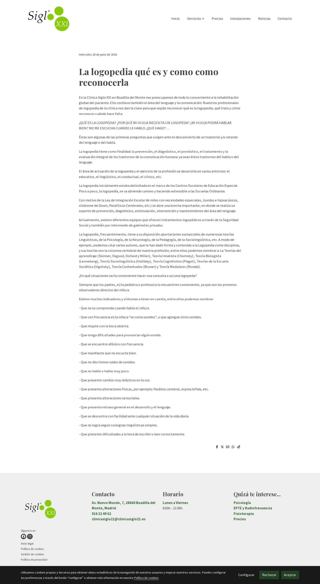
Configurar (246, 574)
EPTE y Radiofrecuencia (253, 508)
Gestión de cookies (32, 554)
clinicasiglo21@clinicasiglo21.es (118, 519)
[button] (195, 19)
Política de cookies (32, 549)
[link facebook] (23, 536)
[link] (48, 18)
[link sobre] (53, 510)
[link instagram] (29, 536)
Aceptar (290, 574)
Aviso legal (27, 543)
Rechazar (269, 574)
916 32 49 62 (101, 513)
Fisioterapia (244, 513)
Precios (240, 519)
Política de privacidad (34, 559)
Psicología (242, 502)
